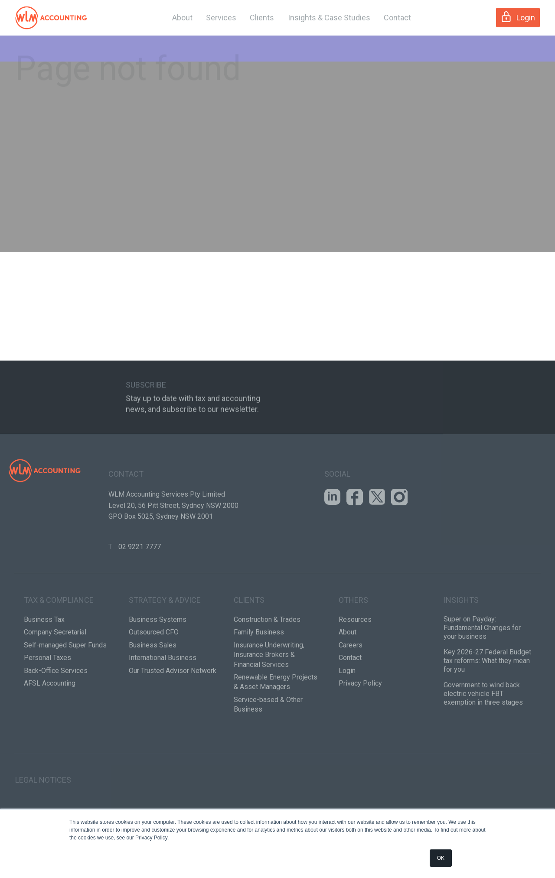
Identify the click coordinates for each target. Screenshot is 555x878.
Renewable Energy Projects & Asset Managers (275, 713)
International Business (162, 689)
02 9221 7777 (139, 578)
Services (221, 17)
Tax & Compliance (59, 631)
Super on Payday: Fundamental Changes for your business (482, 659)
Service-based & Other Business (268, 736)
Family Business (259, 664)
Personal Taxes (47, 689)
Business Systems (157, 651)
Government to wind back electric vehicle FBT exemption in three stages (483, 725)
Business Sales (152, 677)
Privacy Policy (360, 715)
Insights (461, 631)
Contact (397, 17)
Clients (262, 17)
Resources (355, 651)
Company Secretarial (55, 664)
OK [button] (440, 858)
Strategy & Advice (165, 631)
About (182, 17)
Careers (350, 677)
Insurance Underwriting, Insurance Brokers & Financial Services (269, 686)
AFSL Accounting (49, 715)
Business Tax (44, 651)
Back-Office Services (56, 702)
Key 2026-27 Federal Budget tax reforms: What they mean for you (487, 692)
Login (518, 17)
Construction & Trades (267, 651)
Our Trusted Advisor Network (172, 702)
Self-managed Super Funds (65, 677)
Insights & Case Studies (329, 17)
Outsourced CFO (154, 664)
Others (353, 631)
